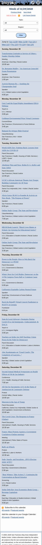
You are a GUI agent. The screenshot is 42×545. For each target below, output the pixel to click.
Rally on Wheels (8, 447)
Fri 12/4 (22, 45)
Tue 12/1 (32, 42)
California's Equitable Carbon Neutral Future (19, 289)
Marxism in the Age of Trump (13, 402)
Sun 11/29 (13, 42)
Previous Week (16, 12)
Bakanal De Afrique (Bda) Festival (15, 131)
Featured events (17, 510)
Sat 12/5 (30, 45)
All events (6, 510)
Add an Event (11, 15)
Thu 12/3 (14, 45)
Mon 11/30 (23, 42)
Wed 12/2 (6, 45)
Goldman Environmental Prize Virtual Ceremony (20, 118)
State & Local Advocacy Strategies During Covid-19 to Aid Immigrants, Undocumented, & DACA (20, 322)
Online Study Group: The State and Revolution (20, 210)
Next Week (27, 12)
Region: (21, 27)
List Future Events (29, 15)
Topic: (21, 20)
